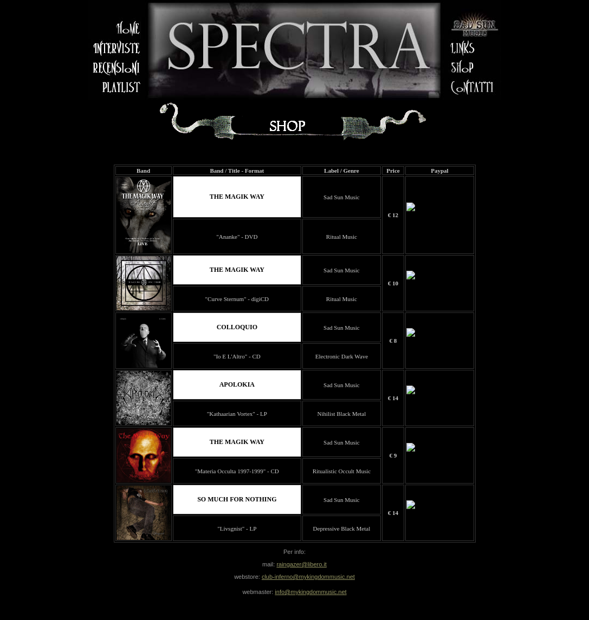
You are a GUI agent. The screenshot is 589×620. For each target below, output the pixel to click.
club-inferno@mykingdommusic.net (308, 576)
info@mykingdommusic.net (310, 592)
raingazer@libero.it (301, 564)
